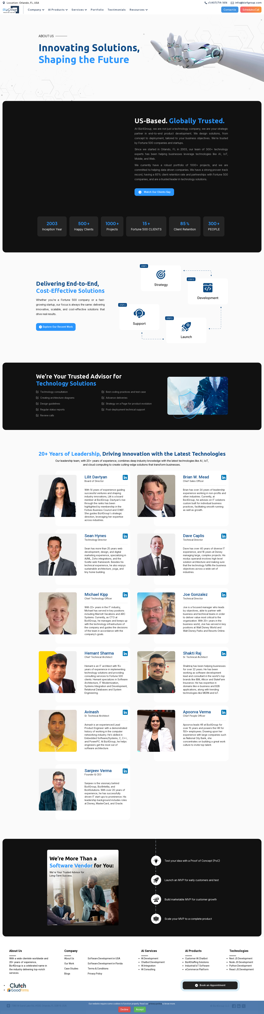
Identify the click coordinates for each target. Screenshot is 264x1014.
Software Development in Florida (105, 963)
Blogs (67, 973)
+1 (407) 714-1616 (216, 2)
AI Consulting (148, 969)
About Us (69, 958)
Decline (124, 1009)
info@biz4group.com (246, 2)
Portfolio (97, 9)
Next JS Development (240, 958)
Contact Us (230, 9)
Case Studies (71, 968)
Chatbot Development (153, 962)
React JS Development (241, 969)
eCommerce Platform (197, 969)
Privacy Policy (95, 973)
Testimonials (117, 9)
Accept (140, 1009)
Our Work (69, 963)
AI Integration (148, 965)
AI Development (149, 958)
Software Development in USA (104, 958)
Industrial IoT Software (197, 965)
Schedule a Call (251, 9)
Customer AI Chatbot (196, 958)
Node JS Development (241, 962)
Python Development (240, 965)
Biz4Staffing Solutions (197, 962)
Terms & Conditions (98, 968)
